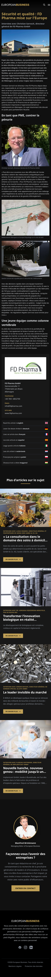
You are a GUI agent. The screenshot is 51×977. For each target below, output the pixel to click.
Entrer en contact (25, 888)
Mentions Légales (15, 966)
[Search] (44, 5)
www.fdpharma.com (13, 413)
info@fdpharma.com (13, 406)
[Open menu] (47, 4)
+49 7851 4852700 (12, 399)
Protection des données (33, 966)
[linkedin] (31, 947)
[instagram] (25, 947)
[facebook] (20, 947)
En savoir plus (13, 559)
